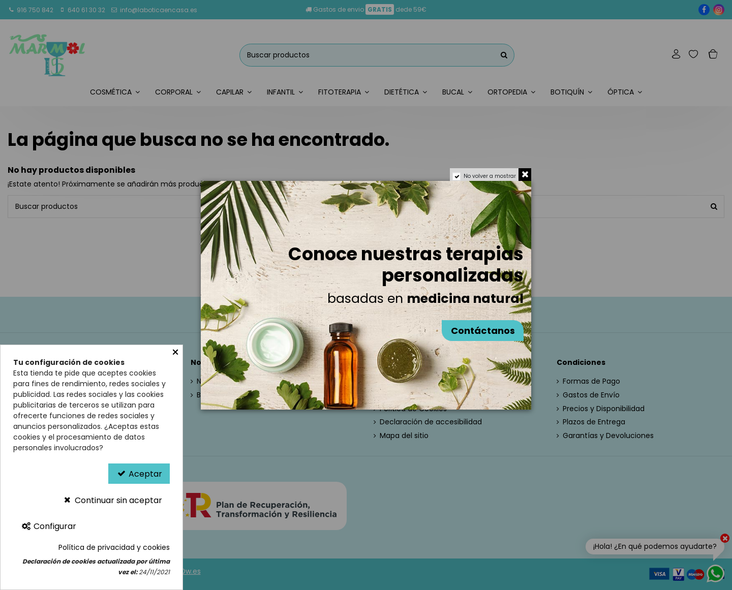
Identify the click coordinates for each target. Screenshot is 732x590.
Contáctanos (483, 330)
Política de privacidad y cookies (114, 547)
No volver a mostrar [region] (490, 176)
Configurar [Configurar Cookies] (48, 526)
